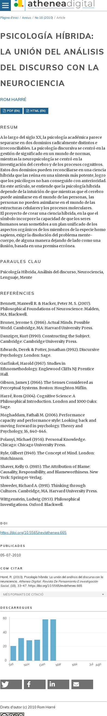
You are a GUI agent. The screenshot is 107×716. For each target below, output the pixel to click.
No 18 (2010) (44, 17)
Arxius (26, 17)
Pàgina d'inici (9, 17)
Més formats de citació (23, 594)
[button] (11, 684)
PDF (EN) (13, 111)
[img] (53, 5)
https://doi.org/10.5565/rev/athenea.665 (33, 532)
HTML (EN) (38, 111)
